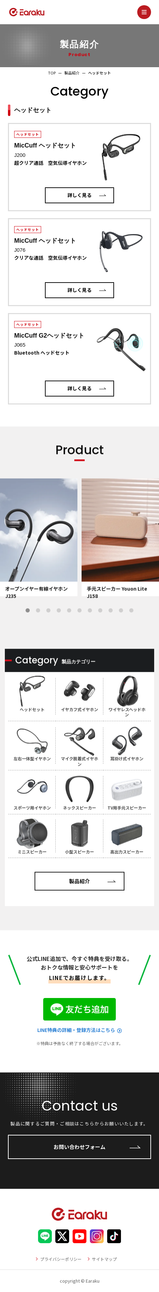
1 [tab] (27, 630)
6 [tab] (79, 630)
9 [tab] (110, 630)
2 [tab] (38, 630)
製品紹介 (72, 72)
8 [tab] (100, 630)
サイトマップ (104, 1259)
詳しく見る (79, 194)
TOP (52, 72)
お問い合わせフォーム (79, 1146)
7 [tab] (89, 630)
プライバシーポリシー (61, 1259)
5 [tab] (69, 630)
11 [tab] (131, 630)
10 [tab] (121, 630)
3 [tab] (48, 630)
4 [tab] (58, 630)
